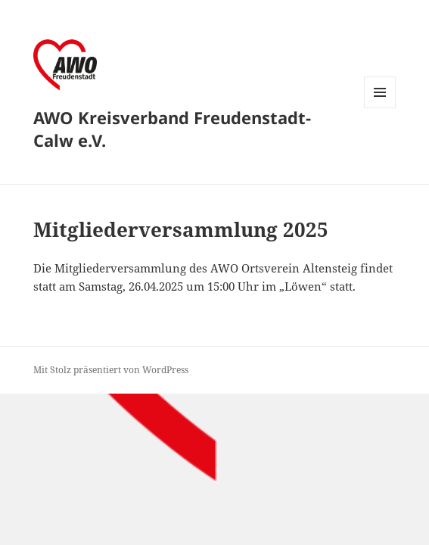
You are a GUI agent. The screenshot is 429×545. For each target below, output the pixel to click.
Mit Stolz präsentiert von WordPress (110, 369)
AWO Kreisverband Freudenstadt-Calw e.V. (172, 128)
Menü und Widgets (380, 107)
